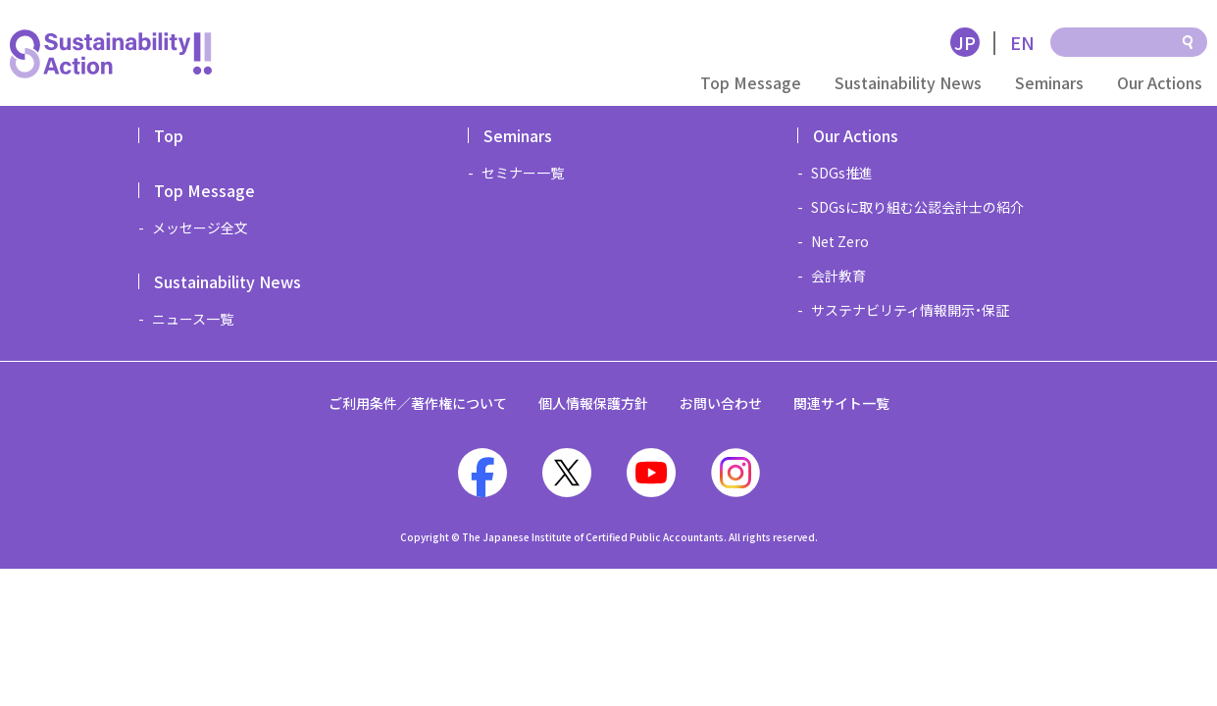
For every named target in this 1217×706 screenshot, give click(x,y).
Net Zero (840, 241)
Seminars (1049, 82)
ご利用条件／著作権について (418, 403)
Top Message (750, 82)
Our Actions (1159, 82)
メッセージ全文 (200, 227)
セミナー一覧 (523, 172)
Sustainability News (908, 82)
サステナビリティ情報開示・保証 (910, 310)
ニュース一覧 (192, 318)
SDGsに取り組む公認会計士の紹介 (917, 207)
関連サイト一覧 (841, 403)
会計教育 (838, 275)
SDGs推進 (842, 172)
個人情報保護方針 (593, 403)
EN (1022, 42)
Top (168, 135)
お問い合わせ (721, 403)
